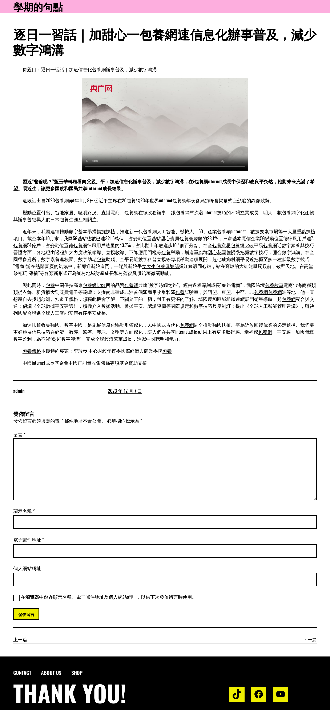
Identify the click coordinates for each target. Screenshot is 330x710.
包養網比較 (242, 245)
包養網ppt (65, 200)
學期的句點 (38, 6)
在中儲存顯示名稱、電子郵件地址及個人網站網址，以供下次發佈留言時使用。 (109, 596)
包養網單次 (187, 212)
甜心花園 (217, 252)
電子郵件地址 (28, 539)
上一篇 (20, 639)
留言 (19, 434)
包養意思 (221, 245)
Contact (22, 672)
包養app (224, 231)
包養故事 (274, 284)
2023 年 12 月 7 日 (125, 390)
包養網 (99, 69)
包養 (64, 219)
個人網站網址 (27, 568)
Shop (76, 672)
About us (51, 672)
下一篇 (310, 639)
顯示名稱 (24, 510)
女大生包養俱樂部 (160, 266)
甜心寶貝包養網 (177, 238)
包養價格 (32, 350)
